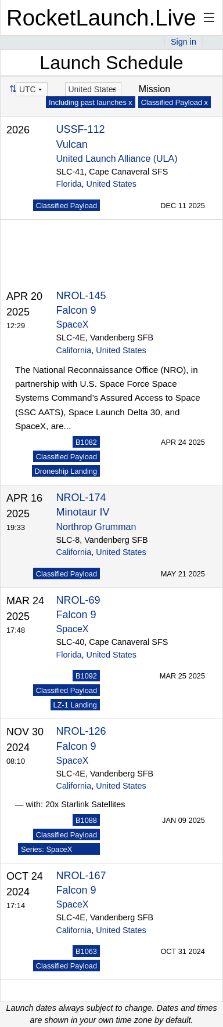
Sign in (183, 41)
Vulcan (72, 144)
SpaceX (72, 324)
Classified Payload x (174, 102)
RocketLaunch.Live (101, 17)
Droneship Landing (66, 471)
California (74, 350)
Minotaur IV (83, 512)
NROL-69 (78, 600)
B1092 (86, 676)
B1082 (86, 442)
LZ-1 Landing (75, 705)
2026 (18, 130)
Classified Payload (66, 205)
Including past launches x (90, 102)
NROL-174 (81, 497)
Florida (69, 183)
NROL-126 (81, 731)
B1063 (86, 951)
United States (111, 183)
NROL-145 (81, 296)
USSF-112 (80, 129)
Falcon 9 (76, 310)
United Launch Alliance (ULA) (117, 159)
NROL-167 (81, 875)
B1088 (86, 820)
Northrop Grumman (96, 527)
